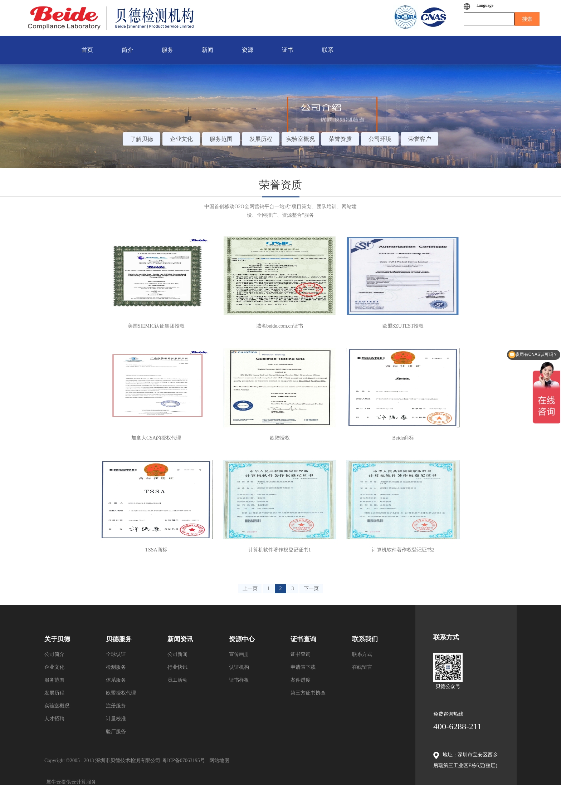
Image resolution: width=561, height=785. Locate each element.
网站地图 (218, 760)
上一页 (250, 588)
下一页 (311, 588)
